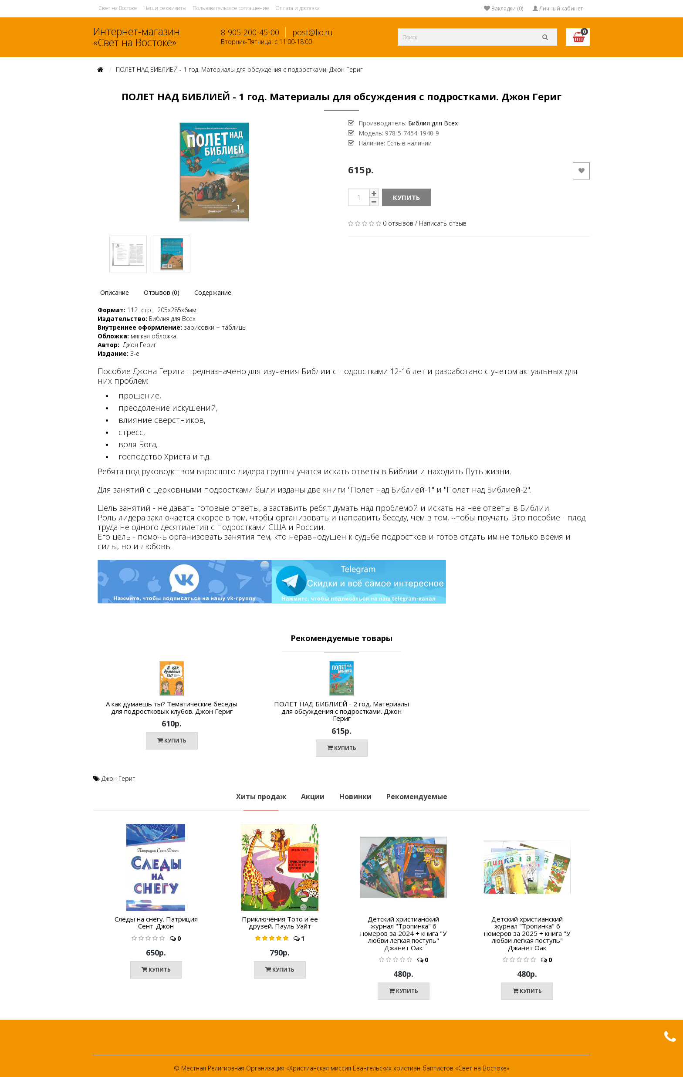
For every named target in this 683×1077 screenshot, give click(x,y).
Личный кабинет (558, 8)
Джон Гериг (118, 778)
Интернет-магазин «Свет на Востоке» (136, 36)
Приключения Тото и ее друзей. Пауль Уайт (280, 923)
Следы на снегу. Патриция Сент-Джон (156, 923)
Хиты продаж (261, 796)
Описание (114, 292)
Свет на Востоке (117, 8)
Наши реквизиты (164, 8)
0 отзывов (398, 223)
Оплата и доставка (297, 8)
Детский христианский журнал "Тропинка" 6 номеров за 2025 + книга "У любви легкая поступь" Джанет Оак (527, 933)
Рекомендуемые (416, 796)
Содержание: (213, 292)
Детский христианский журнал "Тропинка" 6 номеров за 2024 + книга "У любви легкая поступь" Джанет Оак (403, 933)
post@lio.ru (312, 32)
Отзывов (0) (161, 292)
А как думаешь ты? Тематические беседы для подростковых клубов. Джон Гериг (171, 707)
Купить (406, 197)
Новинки (355, 796)
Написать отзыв (443, 223)
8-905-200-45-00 (250, 32)
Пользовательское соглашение (231, 8)
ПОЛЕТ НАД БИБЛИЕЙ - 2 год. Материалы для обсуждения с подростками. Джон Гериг (341, 711)
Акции (313, 796)
